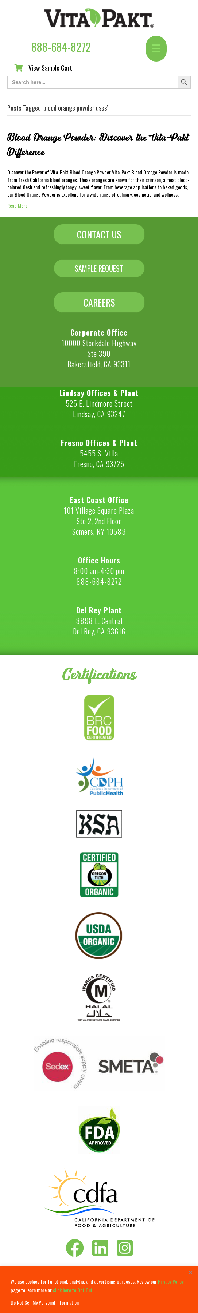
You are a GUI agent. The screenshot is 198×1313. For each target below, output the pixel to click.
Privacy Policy (170, 1281)
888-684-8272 (61, 47)
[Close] (190, 1272)
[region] (99, 1289)
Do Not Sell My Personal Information (45, 1302)
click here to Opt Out (73, 1290)
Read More (17, 205)
